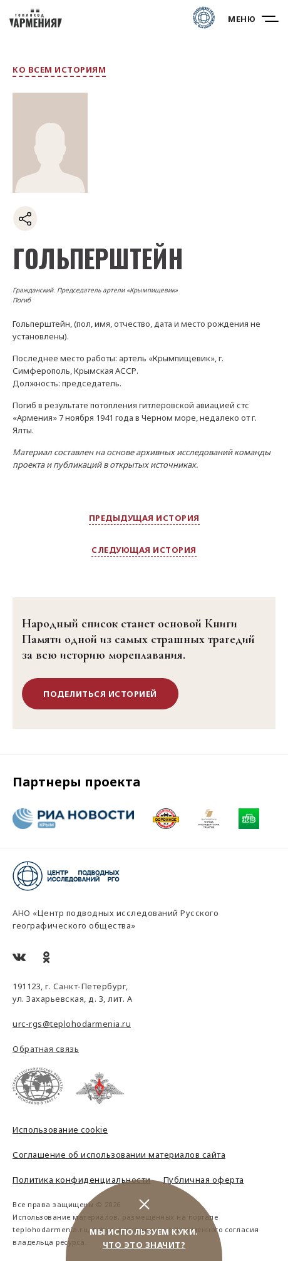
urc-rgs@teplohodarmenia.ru (72, 1023)
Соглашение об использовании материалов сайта (119, 1154)
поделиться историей (100, 693)
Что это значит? (144, 1244)
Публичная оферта (203, 1179)
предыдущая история (144, 517)
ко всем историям (59, 69)
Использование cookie (60, 1129)
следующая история (144, 549)
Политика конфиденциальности (82, 1179)
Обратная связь (46, 1048)
